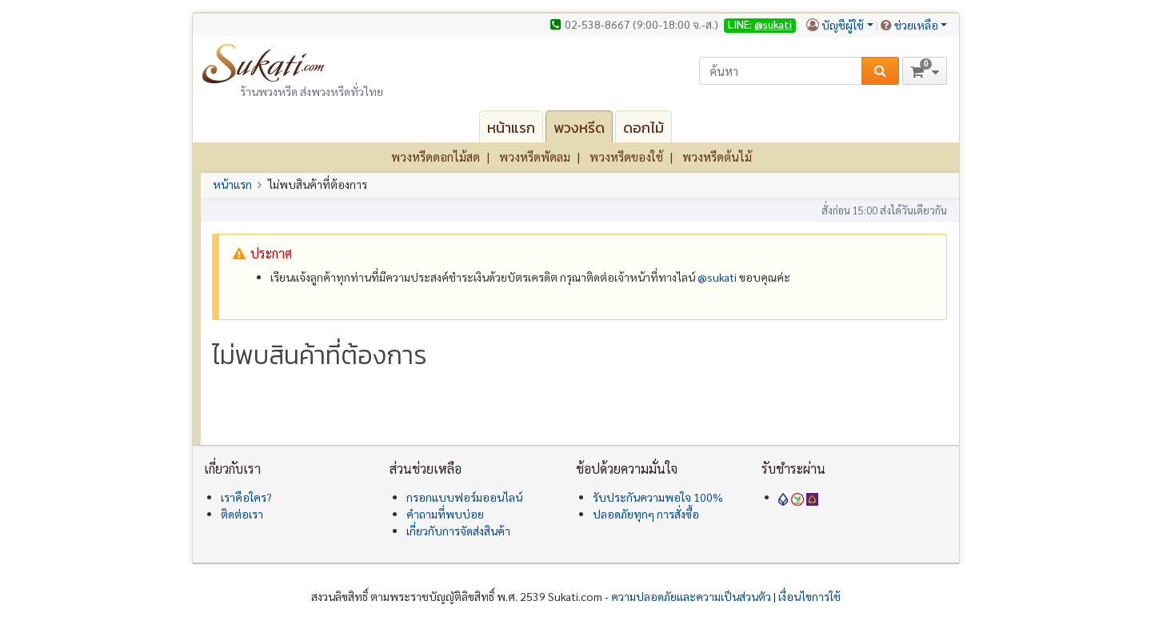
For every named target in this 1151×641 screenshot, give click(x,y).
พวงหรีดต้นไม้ (717, 156)
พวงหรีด (579, 127)
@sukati (773, 24)
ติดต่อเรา (242, 514)
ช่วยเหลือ (916, 25)
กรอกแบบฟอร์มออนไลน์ (464, 497)
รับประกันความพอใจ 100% (658, 497)
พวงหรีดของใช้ (626, 156)
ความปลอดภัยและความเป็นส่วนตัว (691, 596)
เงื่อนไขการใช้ (809, 596)
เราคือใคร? (246, 497)
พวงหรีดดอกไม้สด (435, 156)
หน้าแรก (511, 127)
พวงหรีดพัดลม (534, 156)
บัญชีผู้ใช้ (842, 25)
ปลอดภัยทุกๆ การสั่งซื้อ (646, 514)
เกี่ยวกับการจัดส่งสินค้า (458, 530)
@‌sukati (717, 277)
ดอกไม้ (643, 127)
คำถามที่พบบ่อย (445, 514)
